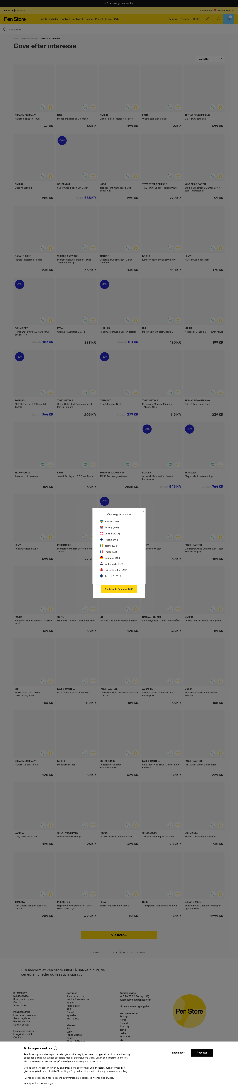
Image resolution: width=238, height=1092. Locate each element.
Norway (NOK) (109, 527)
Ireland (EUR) (109, 545)
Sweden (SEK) (109, 521)
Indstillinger (178, 1052)
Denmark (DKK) (110, 533)
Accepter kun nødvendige (38, 1083)
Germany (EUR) (110, 558)
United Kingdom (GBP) (113, 570)
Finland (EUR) (109, 539)
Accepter (202, 1052)
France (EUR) (108, 552)
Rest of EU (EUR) (110, 576)
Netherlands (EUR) (111, 564)
